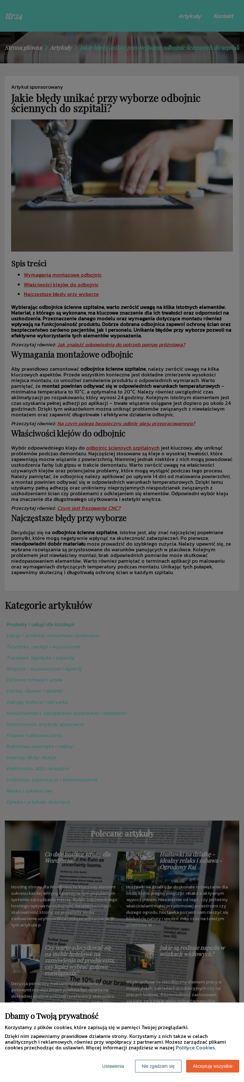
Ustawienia (113, 1066)
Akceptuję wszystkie (213, 1066)
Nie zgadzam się (158, 1066)
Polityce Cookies (195, 1047)
